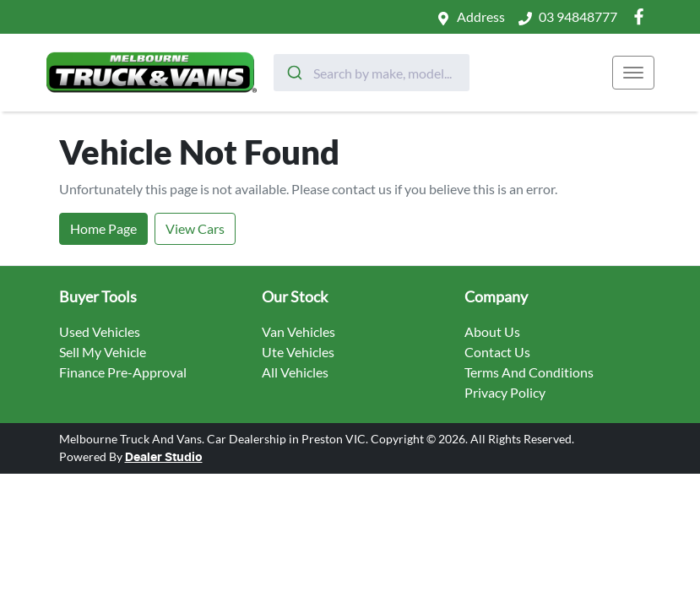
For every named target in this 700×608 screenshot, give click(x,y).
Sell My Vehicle (102, 352)
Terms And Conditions (529, 372)
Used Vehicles (99, 331)
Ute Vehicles (298, 352)
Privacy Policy (504, 392)
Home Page (103, 228)
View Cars (195, 228)
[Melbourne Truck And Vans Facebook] (642, 16)
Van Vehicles (298, 331)
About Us (492, 331)
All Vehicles (295, 372)
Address (481, 16)
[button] (633, 73)
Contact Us (497, 352)
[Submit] (293, 72)
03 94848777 (578, 16)
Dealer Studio (164, 458)
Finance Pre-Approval (123, 372)
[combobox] (371, 72)
